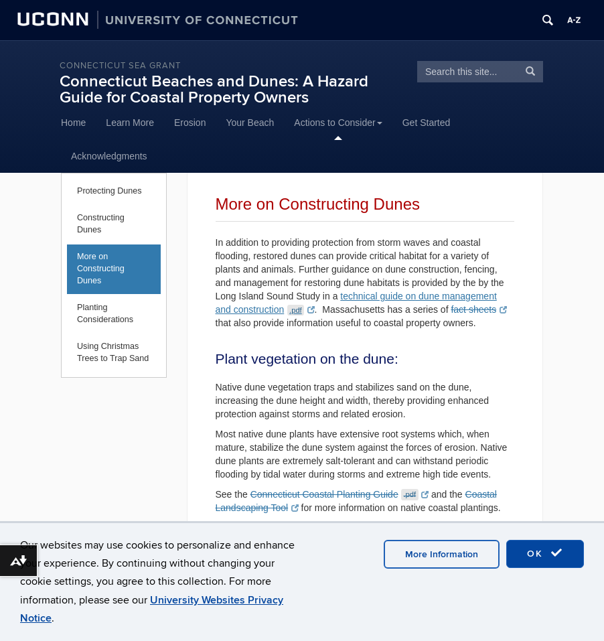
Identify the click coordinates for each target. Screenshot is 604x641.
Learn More (130, 122)
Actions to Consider (338, 122)
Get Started (426, 122)
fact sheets (478, 309)
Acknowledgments (109, 156)
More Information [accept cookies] (441, 554)
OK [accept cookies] (545, 553)
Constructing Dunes (101, 223)
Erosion (190, 122)
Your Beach (250, 122)
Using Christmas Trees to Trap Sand (113, 352)
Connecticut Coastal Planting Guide (339, 494)
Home (73, 122)
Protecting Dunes (109, 191)
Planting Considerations (105, 313)
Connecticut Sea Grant (120, 65)
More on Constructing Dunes (101, 268)
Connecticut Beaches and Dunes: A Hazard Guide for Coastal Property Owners (214, 89)
